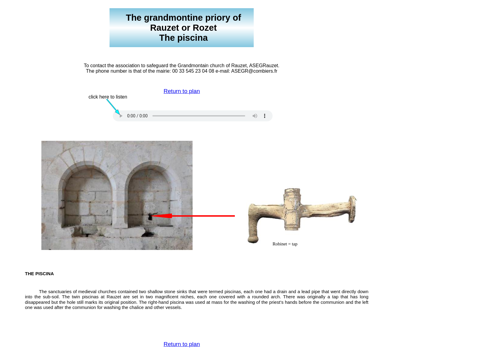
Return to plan (182, 91)
